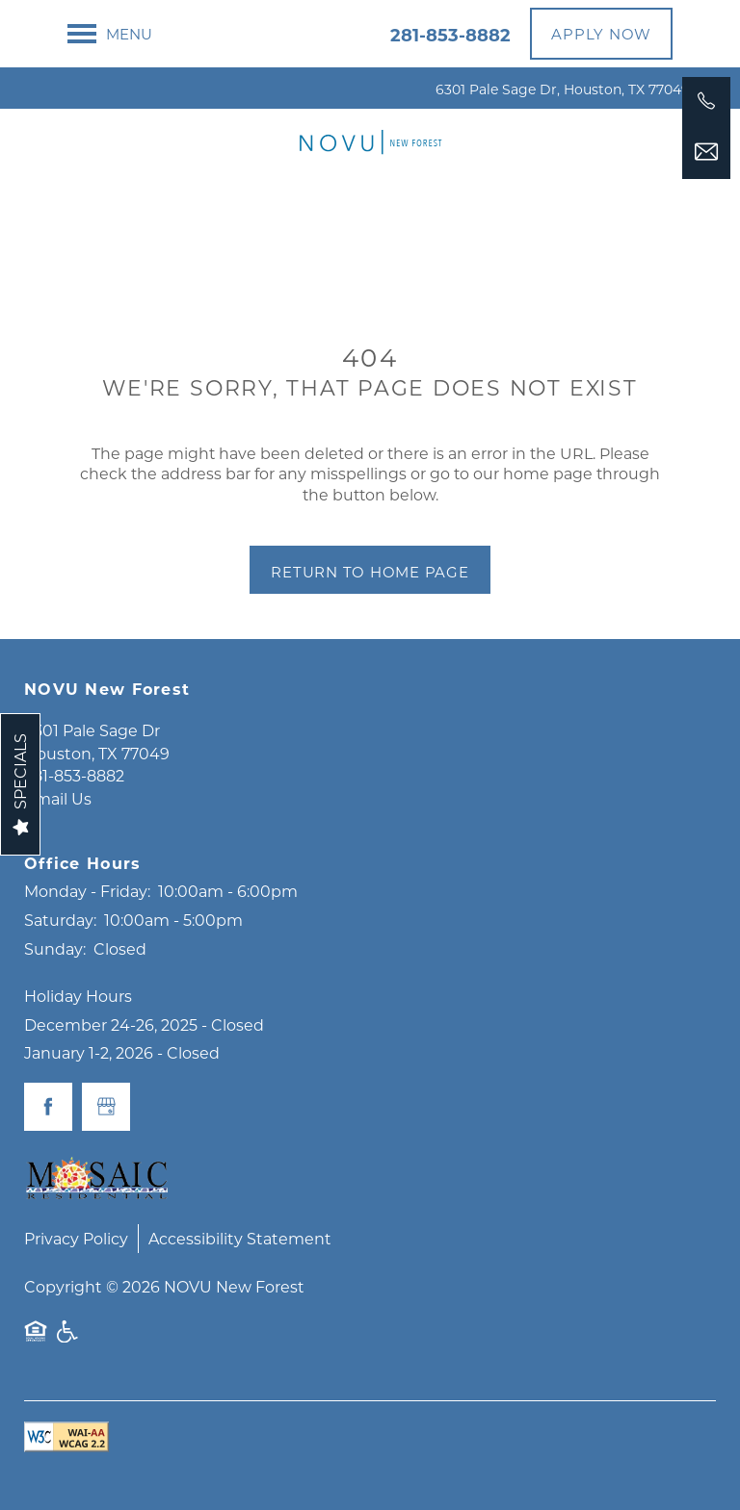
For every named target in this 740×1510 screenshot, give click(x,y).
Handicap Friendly (68, 1341)
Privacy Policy (76, 1238)
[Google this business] (106, 1107)
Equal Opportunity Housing (35, 1341)
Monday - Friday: (87, 891)
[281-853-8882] (706, 101)
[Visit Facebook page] (48, 1107)
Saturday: (60, 919)
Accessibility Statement (239, 1238)
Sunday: (55, 948)
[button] (601, 34)
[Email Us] (706, 152)
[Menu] (109, 33)
